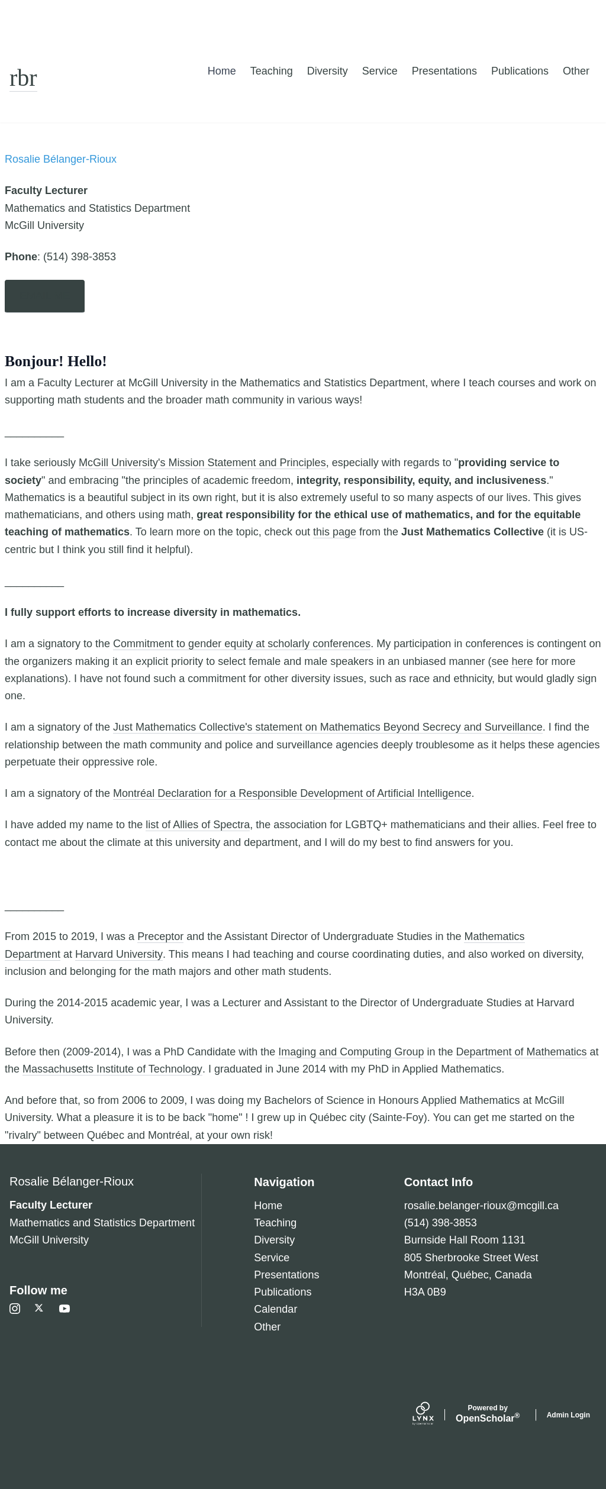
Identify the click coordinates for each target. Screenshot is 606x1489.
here (522, 661)
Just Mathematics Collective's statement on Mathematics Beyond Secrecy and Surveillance (328, 727)
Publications (520, 71)
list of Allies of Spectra (198, 825)
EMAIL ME (45, 296)
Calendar (275, 1309)
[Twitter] (39, 1308)
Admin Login (568, 1415)
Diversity (327, 71)
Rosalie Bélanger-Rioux (71, 1181)
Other (576, 71)
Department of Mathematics (521, 1052)
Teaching (271, 71)
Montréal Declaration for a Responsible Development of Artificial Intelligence (292, 793)
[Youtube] (64, 1308)
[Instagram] (14, 1308)
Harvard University (119, 954)
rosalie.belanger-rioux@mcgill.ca (481, 1206)
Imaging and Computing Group (351, 1052)
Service (380, 71)
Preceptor (160, 936)
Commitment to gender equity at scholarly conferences (241, 644)
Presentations (444, 71)
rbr (23, 77)
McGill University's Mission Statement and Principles (202, 463)
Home (222, 71)
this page (334, 532)
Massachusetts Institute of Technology (112, 1069)
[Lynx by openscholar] (433, 1415)
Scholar (488, 1413)
